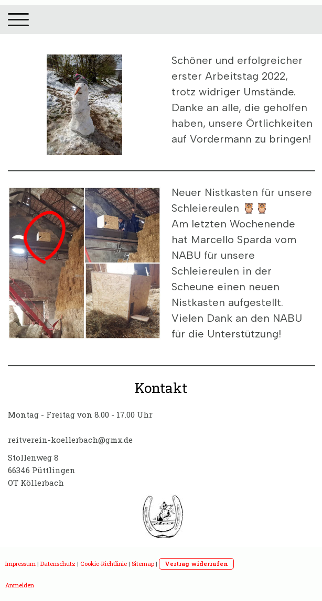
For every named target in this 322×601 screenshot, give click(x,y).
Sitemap (143, 563)
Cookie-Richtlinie (103, 563)
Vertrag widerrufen (196, 563)
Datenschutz (58, 563)
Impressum (20, 563)
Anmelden (19, 585)
